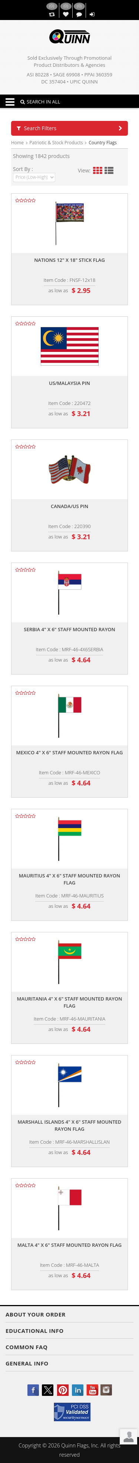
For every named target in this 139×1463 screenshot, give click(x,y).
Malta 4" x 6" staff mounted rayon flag (69, 1245)
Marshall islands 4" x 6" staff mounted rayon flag (70, 1125)
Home (17, 142)
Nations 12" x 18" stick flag (69, 260)
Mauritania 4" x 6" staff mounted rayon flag (69, 1002)
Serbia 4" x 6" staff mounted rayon (69, 629)
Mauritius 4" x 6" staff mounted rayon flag (69, 879)
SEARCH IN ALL (40, 101)
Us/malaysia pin (69, 383)
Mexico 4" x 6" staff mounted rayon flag (69, 752)
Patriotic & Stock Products (56, 142)
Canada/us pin (69, 506)
